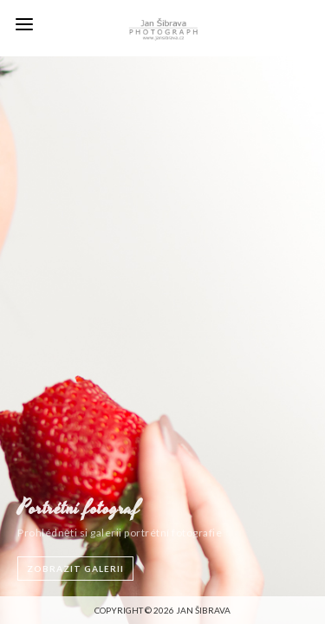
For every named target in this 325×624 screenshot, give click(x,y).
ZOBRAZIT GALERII (75, 568)
